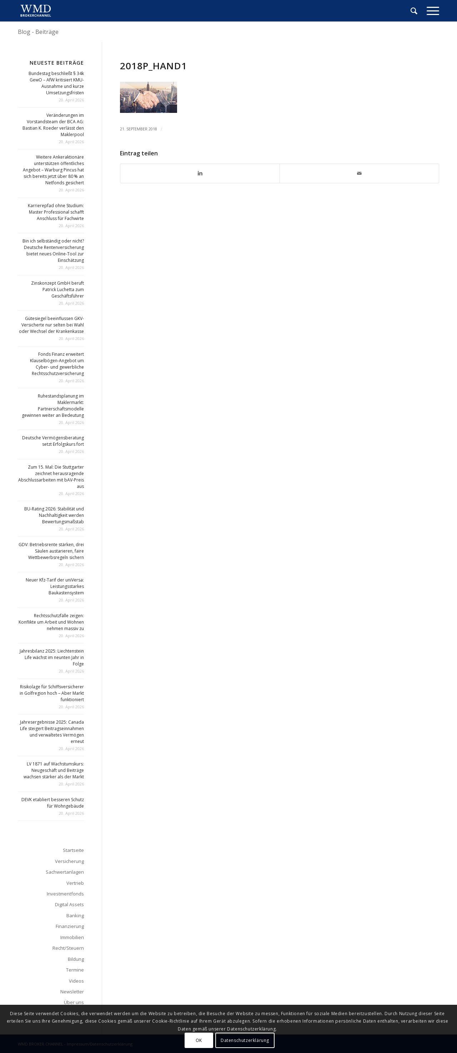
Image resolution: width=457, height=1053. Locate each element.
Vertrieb (75, 883)
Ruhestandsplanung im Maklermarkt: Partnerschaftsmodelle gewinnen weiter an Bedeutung (53, 405)
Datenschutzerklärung (245, 1040)
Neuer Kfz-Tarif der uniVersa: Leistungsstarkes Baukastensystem (55, 586)
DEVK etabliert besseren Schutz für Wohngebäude (52, 803)
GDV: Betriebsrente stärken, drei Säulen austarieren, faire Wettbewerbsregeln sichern (51, 551)
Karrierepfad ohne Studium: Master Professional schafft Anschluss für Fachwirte (56, 212)
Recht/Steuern (68, 948)
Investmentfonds (65, 893)
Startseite (73, 850)
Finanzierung (70, 926)
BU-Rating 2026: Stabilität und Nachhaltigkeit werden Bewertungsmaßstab (54, 515)
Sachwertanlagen (65, 872)
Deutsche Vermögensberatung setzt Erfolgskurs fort (53, 441)
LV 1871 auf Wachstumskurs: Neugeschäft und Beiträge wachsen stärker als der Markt (54, 770)
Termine (75, 970)
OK (199, 1040)
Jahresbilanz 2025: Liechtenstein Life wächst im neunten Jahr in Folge (52, 657)
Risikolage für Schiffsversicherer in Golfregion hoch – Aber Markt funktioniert (52, 693)
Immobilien (72, 937)
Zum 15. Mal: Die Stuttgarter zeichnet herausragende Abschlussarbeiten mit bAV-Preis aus (51, 476)
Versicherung (69, 861)
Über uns (74, 1002)
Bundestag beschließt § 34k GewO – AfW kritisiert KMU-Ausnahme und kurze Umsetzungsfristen (56, 83)
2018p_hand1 (153, 65)
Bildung (76, 959)
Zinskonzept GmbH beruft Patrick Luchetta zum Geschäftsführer (57, 289)
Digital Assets (69, 904)
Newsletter (72, 991)
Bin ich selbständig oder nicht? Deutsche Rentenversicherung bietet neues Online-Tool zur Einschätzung (53, 250)
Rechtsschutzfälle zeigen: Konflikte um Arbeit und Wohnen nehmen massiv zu (51, 622)
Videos (76, 981)
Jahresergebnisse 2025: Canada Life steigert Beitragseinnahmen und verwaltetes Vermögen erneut (52, 731)
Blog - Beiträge (38, 32)
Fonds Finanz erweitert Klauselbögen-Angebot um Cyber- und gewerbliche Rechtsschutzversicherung (57, 363)
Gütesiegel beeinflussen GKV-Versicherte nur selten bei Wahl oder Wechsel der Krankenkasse (51, 324)
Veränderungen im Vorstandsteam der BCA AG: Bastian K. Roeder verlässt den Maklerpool (53, 125)
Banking (75, 915)
